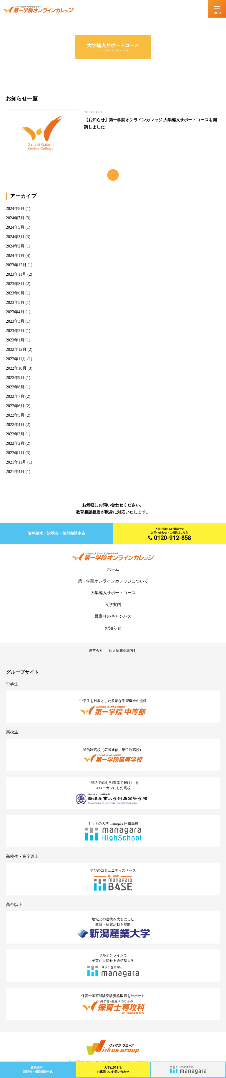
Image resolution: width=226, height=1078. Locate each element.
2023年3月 (15, 321)
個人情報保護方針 (123, 651)
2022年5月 (15, 415)
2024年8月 (15, 208)
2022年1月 (15, 453)
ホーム (113, 569)
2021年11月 (16, 462)
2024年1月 (15, 255)
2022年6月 (15, 406)
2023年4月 (15, 312)
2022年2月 (15, 443)
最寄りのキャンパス (113, 616)
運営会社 (96, 651)
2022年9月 (15, 377)
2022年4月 (15, 424)
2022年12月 (16, 349)
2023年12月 (16, 265)
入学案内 (113, 604)
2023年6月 (15, 293)
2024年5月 (15, 227)
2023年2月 (15, 331)
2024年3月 (15, 237)
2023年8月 (15, 284)
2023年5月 (15, 302)
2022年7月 (15, 396)
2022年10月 (16, 368)
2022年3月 (15, 434)
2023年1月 (15, 340)
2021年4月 (15, 471)
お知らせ (113, 628)
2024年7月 (15, 218)
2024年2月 (15, 246)
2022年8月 (15, 387)
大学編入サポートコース (113, 593)
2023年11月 (16, 274)
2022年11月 (16, 359)
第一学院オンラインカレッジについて (113, 581)
